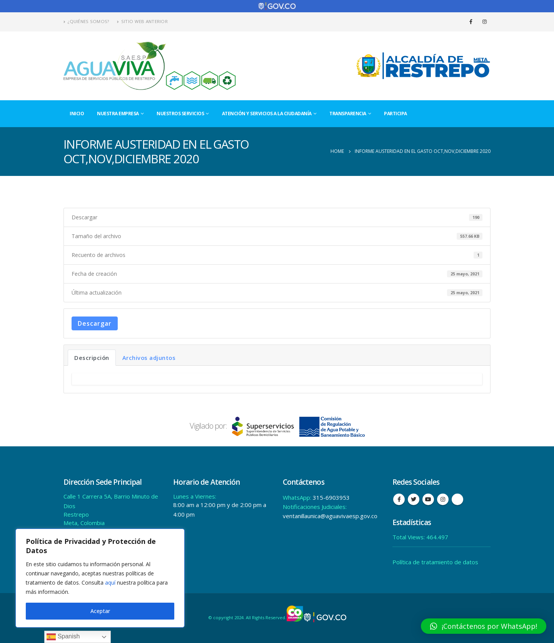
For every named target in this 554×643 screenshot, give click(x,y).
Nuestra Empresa (118, 113)
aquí (110, 582)
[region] (100, 578)
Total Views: (409, 537)
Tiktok (457, 499)
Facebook (399, 499)
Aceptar (100, 611)
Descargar (95, 323)
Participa (395, 113)
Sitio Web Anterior (142, 21)
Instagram (443, 499)
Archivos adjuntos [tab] (149, 357)
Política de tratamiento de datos (435, 562)
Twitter (413, 499)
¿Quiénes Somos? (86, 21)
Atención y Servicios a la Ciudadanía (267, 113)
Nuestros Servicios (180, 113)
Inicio (77, 113)
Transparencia (347, 113)
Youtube (428, 499)
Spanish (63, 636)
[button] (483, 626)
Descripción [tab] (91, 357)
